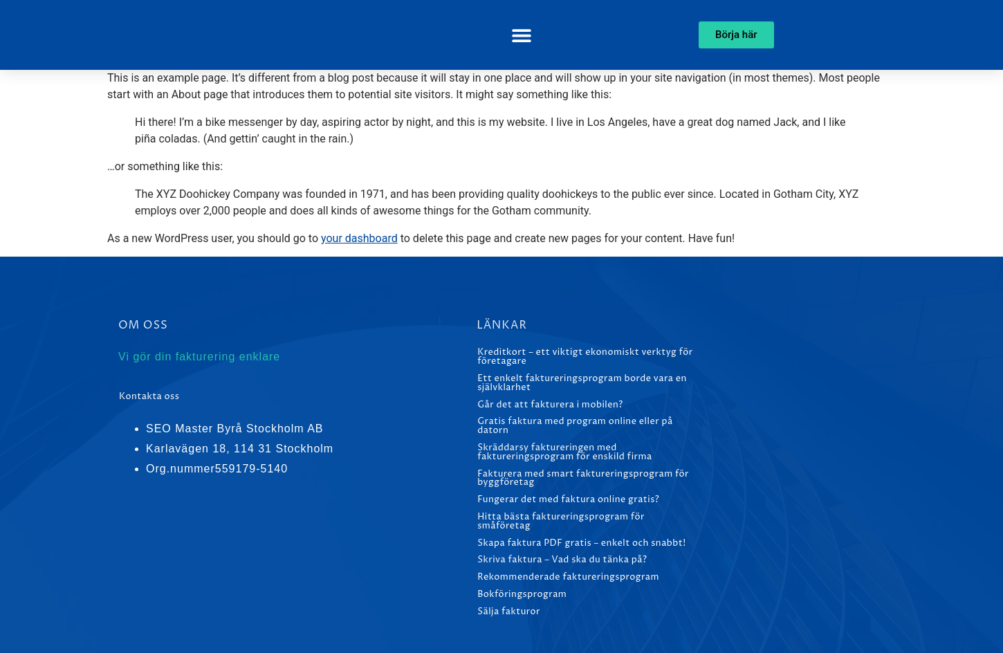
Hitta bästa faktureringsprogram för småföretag (561, 521)
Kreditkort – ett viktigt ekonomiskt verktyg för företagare (585, 357)
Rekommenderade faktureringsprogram (568, 577)
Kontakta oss (149, 397)
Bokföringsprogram (522, 594)
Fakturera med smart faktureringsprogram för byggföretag (583, 478)
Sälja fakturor (508, 612)
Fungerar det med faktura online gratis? (568, 500)
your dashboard (359, 238)
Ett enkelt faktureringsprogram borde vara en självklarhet (582, 383)
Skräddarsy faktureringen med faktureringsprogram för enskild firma (564, 452)
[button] (521, 34)
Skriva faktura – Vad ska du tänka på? (562, 560)
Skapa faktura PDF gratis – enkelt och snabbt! (581, 543)
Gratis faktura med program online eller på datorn (574, 426)
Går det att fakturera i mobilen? (550, 405)
